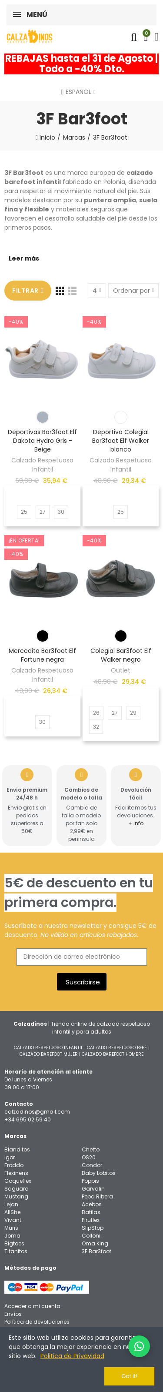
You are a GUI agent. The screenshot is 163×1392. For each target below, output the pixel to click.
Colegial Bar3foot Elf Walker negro (120, 655)
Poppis (90, 1181)
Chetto (91, 1149)
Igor (9, 1157)
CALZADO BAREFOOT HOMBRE (112, 1054)
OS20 (89, 1157)
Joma (12, 1235)
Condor (92, 1165)
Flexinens (16, 1173)
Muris (11, 1227)
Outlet (120, 670)
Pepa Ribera (97, 1196)
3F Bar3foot (96, 1251)
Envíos (13, 1314)
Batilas (91, 1212)
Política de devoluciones (37, 1321)
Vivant (12, 1220)
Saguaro (16, 1188)
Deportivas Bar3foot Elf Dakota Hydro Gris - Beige (42, 441)
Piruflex (91, 1220)
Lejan (11, 1204)
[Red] (60, 291)
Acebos (92, 1204)
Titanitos (15, 1251)
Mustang (16, 1196)
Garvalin (93, 1188)
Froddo (13, 1165)
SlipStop (92, 1227)
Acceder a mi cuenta (32, 1306)
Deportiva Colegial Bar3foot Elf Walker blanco (120, 441)
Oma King (95, 1243)
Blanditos (17, 1149)
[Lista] (72, 291)
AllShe (12, 1212)
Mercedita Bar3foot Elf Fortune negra (42, 655)
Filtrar (25, 290)
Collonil (92, 1235)
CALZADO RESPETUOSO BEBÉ (117, 1047)
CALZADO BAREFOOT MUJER (49, 1054)
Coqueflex (17, 1181)
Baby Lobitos (99, 1173)
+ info (135, 823)
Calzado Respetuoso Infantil (42, 465)
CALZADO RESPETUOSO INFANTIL (48, 1047)
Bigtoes (14, 1243)
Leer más (24, 258)
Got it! (129, 1376)
